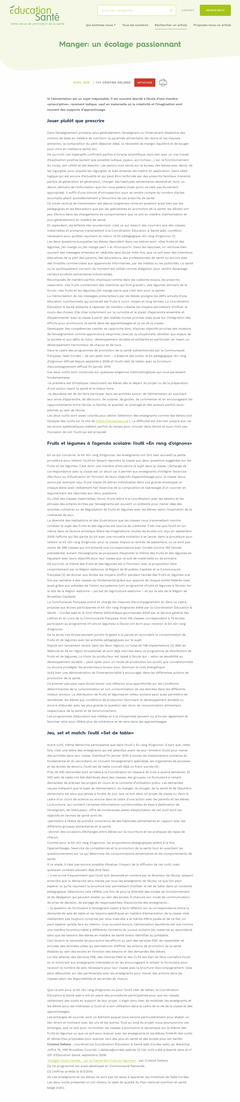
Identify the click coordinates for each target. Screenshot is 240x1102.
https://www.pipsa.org (112, 421)
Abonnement (215, 10)
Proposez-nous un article (212, 25)
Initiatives (144, 82)
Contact (188, 10)
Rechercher (175, 10)
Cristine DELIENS (116, 82)
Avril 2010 (81, 82)
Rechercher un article (171, 25)
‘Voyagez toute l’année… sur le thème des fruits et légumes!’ (91, 1060)
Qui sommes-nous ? (101, 25)
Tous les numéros (135, 25)
